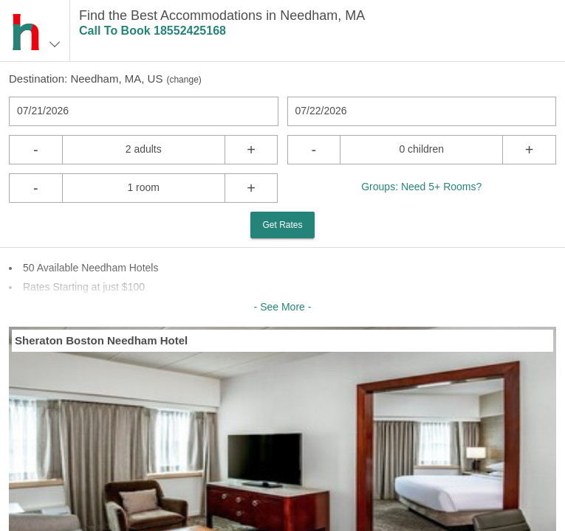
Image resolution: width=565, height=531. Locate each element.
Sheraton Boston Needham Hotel (101, 340)
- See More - (283, 307)
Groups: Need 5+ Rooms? (421, 186)
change (183, 79)
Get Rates (282, 225)
